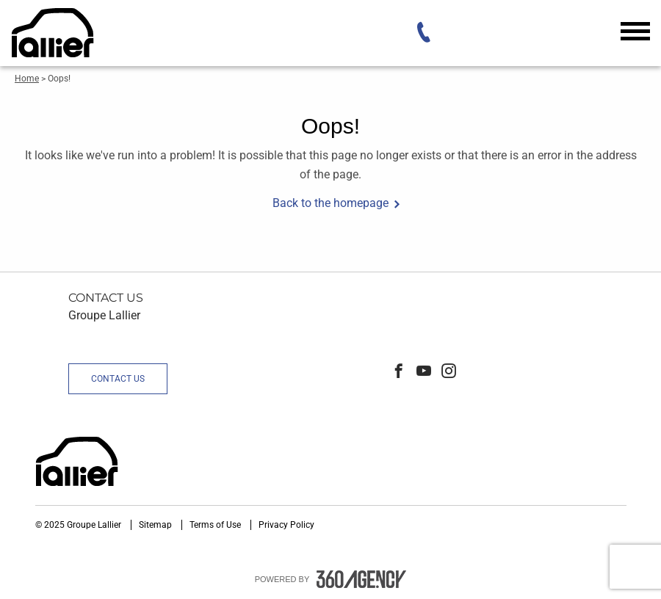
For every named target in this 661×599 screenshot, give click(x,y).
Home (27, 78)
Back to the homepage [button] (330, 203)
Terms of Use (216, 525)
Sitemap (156, 525)
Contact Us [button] (118, 379)
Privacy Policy (286, 525)
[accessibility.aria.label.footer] (361, 579)
